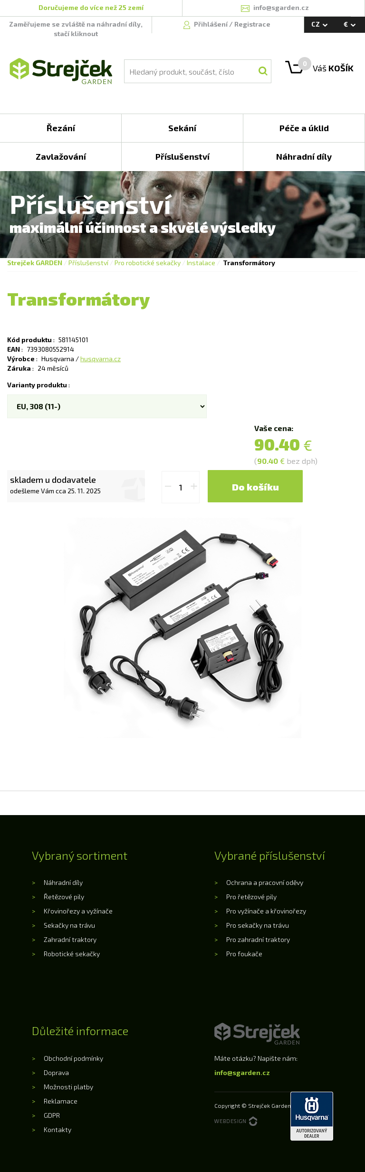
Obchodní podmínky (73, 1058)
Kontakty (57, 1129)
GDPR (52, 1115)
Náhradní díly (63, 882)
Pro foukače (244, 954)
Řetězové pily (64, 897)
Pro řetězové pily (251, 897)
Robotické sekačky (72, 954)
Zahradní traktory (70, 939)
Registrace (252, 24)
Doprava (56, 1072)
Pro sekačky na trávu (257, 925)
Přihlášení (211, 24)
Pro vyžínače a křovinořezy (266, 911)
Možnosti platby (68, 1087)
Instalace (201, 263)
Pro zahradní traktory (258, 939)
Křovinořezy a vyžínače (78, 911)
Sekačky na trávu (69, 925)
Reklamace (60, 1101)
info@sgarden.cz (242, 1072)
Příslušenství (88, 263)
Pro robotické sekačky (148, 263)
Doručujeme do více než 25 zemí (91, 7)
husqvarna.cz (100, 359)
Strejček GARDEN (34, 263)
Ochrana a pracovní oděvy (264, 882)
